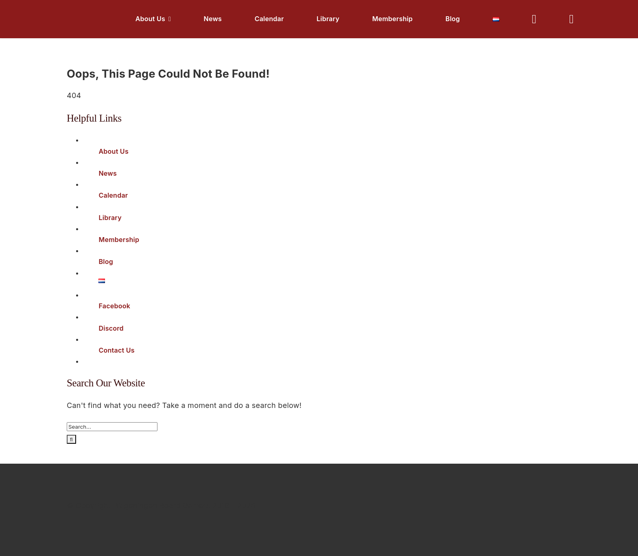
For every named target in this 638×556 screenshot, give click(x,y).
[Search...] (112, 426)
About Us (113, 151)
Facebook (114, 306)
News (107, 173)
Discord (110, 328)
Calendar (113, 195)
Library (110, 218)
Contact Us (116, 350)
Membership (118, 239)
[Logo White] (43, 12)
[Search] (71, 439)
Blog (105, 261)
